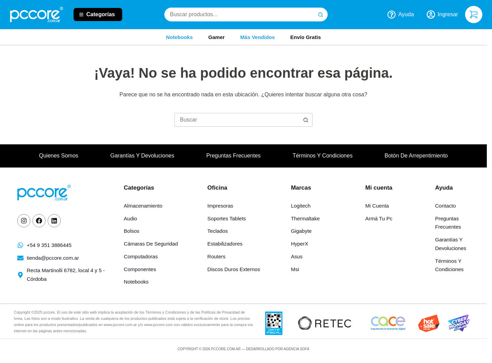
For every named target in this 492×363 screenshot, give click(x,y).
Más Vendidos (257, 37)
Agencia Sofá (296, 349)
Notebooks (179, 37)
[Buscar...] (237, 120)
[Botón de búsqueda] (320, 14)
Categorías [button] (100, 14)
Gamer (216, 37)
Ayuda (400, 14)
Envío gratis (305, 37)
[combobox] (239, 14)
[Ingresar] (442, 14)
